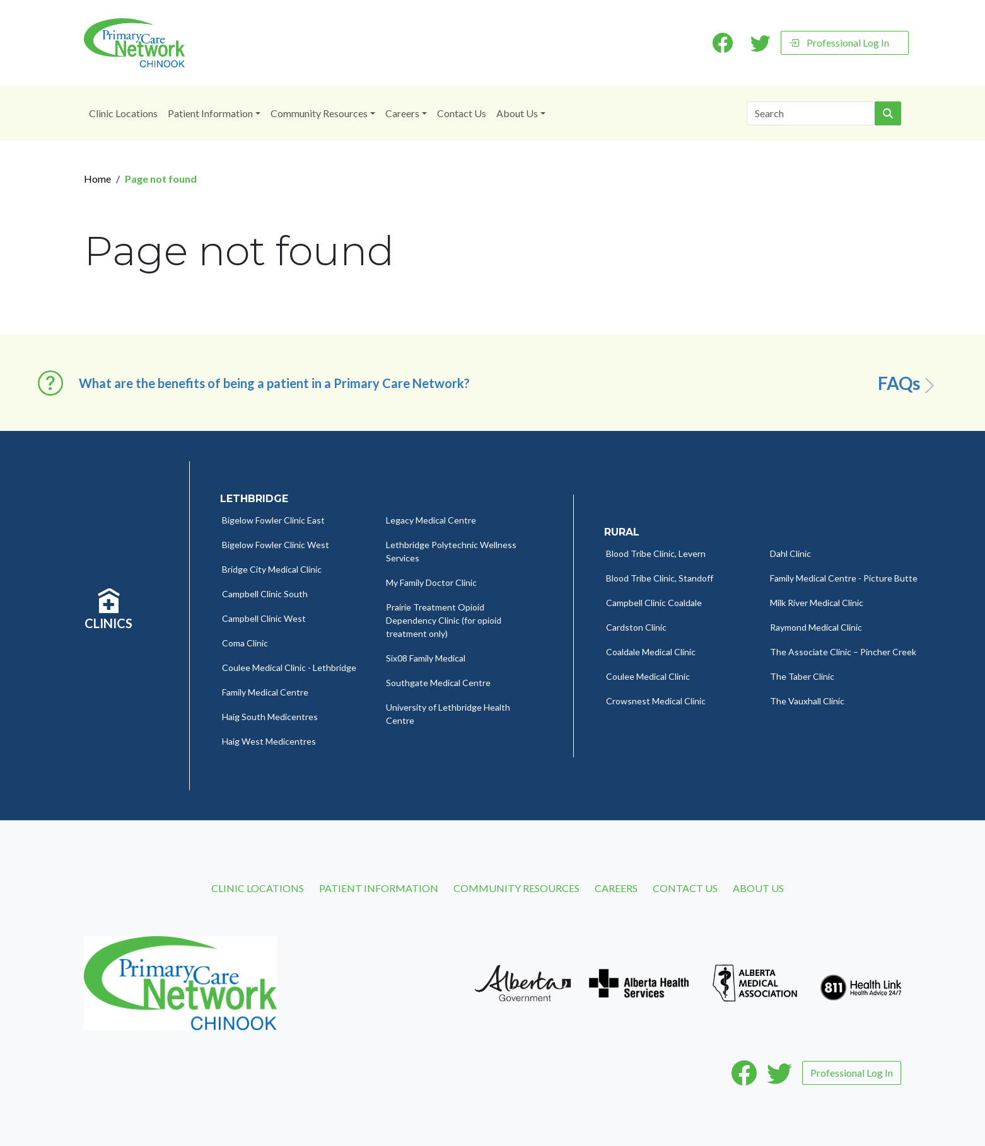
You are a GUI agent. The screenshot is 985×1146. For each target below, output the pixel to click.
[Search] (811, 113)
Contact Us (461, 113)
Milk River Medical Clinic (816, 602)
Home (97, 179)
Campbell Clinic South (265, 593)
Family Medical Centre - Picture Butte (844, 578)
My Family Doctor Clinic (431, 582)
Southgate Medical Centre (438, 682)
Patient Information (210, 113)
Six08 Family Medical (425, 658)
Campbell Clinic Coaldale (654, 602)
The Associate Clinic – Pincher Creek (843, 651)
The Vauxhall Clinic (807, 701)
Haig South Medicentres (270, 716)
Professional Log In (839, 43)
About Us (517, 113)
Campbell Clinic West (264, 618)
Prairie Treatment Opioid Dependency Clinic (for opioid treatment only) (443, 620)
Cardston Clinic (636, 627)
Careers (402, 113)
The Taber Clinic (802, 676)
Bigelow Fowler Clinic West (275, 544)
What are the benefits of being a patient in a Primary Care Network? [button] (274, 383)
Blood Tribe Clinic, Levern (656, 553)
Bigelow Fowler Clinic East (273, 520)
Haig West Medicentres (269, 741)
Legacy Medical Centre (431, 520)
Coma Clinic (245, 643)
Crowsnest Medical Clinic (656, 701)
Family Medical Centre (265, 692)
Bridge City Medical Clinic (272, 569)
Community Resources (319, 113)
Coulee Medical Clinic (648, 676)
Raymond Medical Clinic (816, 627)
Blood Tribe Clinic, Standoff (659, 578)
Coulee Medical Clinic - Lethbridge (289, 667)
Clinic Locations (123, 113)
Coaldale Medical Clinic (651, 651)
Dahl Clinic (790, 553)
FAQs (908, 383)
